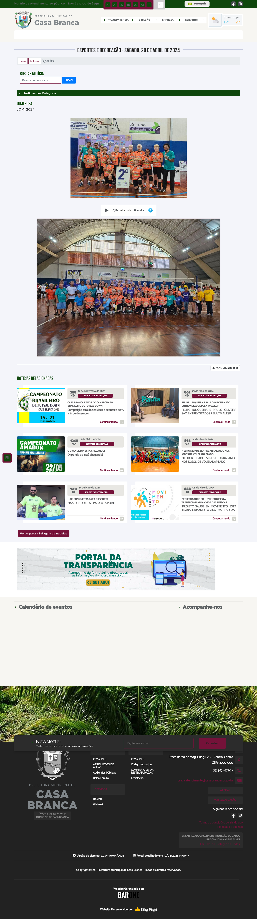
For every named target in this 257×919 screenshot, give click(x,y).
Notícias (34, 61)
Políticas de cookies (230, 826)
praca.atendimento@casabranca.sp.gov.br (205, 780)
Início (23, 61)
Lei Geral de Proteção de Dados (220, 844)
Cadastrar (212, 743)
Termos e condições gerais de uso (221, 822)
